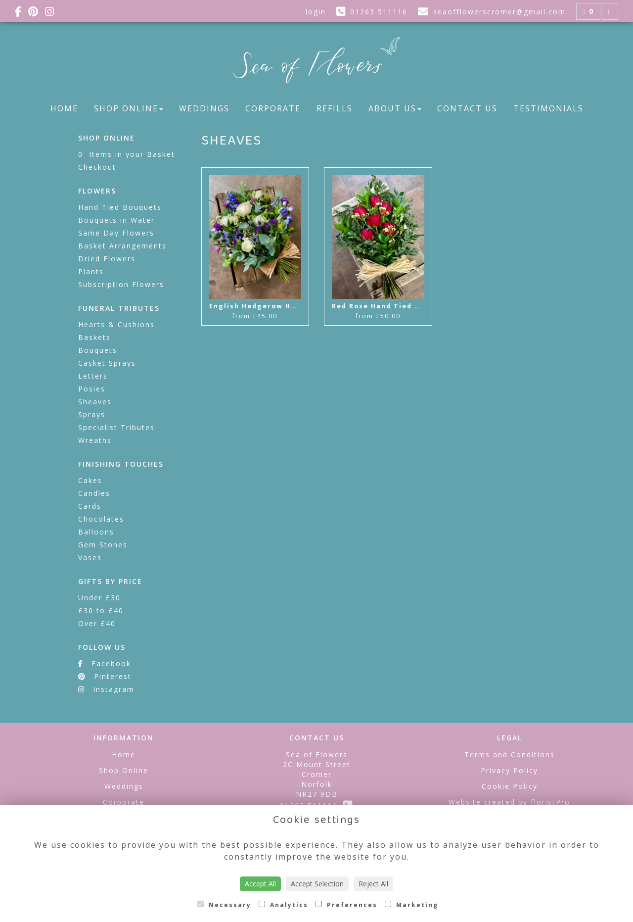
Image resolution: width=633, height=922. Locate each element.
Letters (93, 376)
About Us (394, 108)
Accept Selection (317, 883)
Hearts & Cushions (116, 324)
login (316, 11)
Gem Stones (103, 544)
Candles (94, 493)
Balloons (96, 531)
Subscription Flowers (121, 284)
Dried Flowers (107, 258)
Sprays (91, 414)
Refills (334, 108)
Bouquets (97, 350)
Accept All (260, 883)
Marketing (411, 905)
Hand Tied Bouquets (120, 207)
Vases (90, 557)
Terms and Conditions (509, 754)
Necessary (224, 905)
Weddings (204, 108)
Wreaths (95, 440)
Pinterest (105, 676)
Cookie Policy (510, 786)
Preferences (346, 905)
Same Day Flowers (116, 233)
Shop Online (128, 108)
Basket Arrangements (122, 245)
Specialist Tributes (116, 427)
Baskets (94, 337)
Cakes (90, 480)
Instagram (106, 689)
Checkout (97, 167)
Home (64, 108)
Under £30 (99, 597)
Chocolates (101, 519)
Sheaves (95, 401)
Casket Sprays (107, 363)
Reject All (373, 883)
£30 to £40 (101, 610)
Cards (89, 506)
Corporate (273, 108)
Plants (91, 271)
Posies (91, 388)
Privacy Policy (509, 770)
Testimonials (548, 108)
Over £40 (97, 623)
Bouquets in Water (116, 220)
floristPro (550, 802)
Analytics (283, 905)
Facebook (104, 663)
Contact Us (467, 108)
